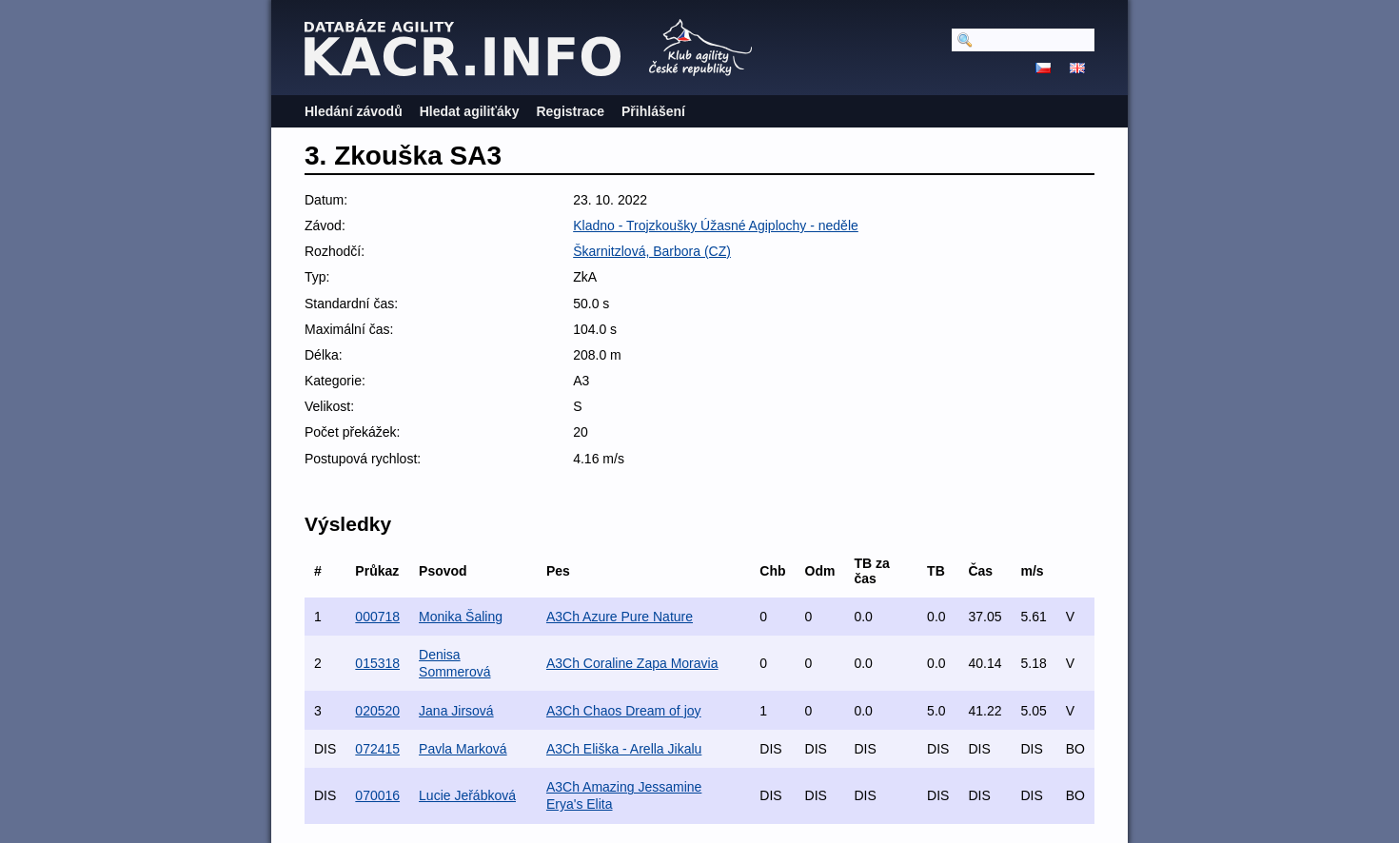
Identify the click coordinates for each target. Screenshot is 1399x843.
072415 (377, 748)
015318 (377, 663)
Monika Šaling (460, 616)
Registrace (570, 111)
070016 (377, 795)
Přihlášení (653, 111)
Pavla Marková (463, 748)
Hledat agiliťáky (470, 111)
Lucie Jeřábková (467, 795)
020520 (377, 710)
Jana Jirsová (456, 710)
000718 (377, 616)
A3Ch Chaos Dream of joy (623, 710)
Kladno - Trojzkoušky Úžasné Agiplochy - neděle (715, 225)
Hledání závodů (354, 111)
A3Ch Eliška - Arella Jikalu (623, 748)
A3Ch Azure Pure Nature (619, 616)
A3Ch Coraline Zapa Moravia (632, 663)
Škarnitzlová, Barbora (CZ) (652, 251)
